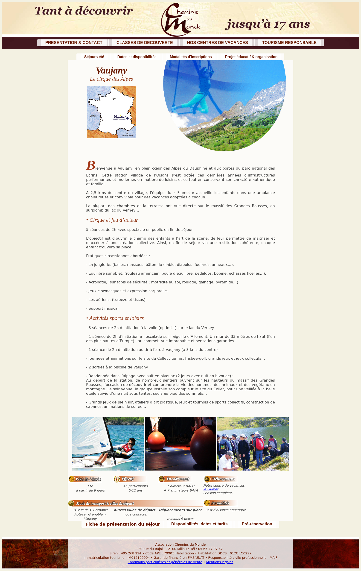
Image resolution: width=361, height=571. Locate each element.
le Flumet (210, 489)
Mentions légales (219, 562)
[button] (73, 42)
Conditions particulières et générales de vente (165, 562)
